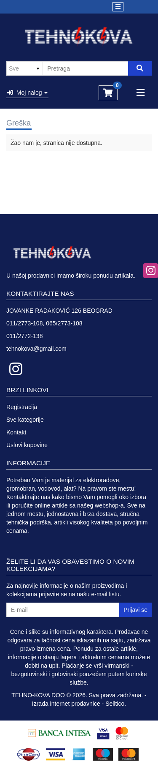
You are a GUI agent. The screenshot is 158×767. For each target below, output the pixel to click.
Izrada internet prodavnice (66, 703)
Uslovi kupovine (27, 445)
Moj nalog (27, 92)
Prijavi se (135, 609)
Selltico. (115, 703)
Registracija (21, 407)
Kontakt (16, 432)
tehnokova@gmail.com (36, 348)
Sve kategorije (25, 419)
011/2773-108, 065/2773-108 (44, 323)
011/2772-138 (24, 336)
